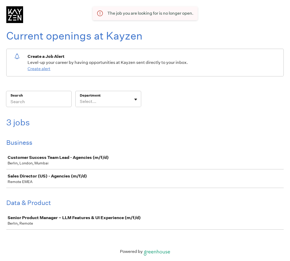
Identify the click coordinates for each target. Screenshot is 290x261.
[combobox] (80, 101)
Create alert (39, 68)
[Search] (38, 102)
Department (90, 95)
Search (16, 95)
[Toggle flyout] (136, 99)
